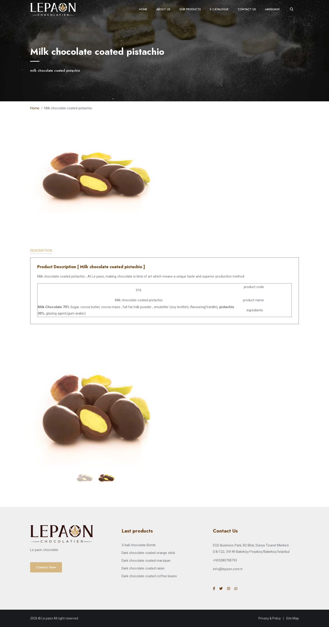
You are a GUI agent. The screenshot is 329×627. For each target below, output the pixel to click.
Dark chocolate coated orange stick (148, 553)
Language (272, 9)
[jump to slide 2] (106, 476)
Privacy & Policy (269, 618)
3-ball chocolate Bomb (139, 545)
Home (143, 9)
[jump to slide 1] (85, 476)
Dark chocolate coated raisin (143, 568)
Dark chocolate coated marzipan (146, 561)
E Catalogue (219, 9)
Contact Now (46, 567)
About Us (163, 9)
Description (41, 251)
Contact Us (247, 9)
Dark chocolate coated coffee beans (149, 576)
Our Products (190, 9)
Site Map (292, 618)
